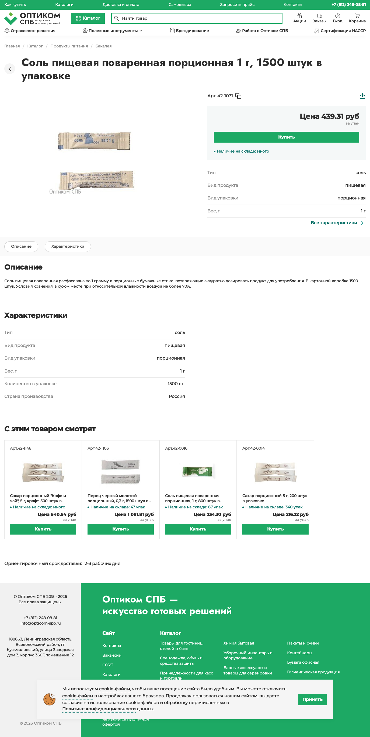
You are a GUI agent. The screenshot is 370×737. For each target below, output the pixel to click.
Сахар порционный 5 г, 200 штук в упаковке (274, 500)
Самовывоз (180, 4)
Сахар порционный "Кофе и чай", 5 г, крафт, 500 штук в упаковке (38, 500)
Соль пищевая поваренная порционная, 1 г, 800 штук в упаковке (192, 500)
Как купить (15, 4)
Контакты (293, 4)
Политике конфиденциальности (99, 708)
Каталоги (64, 4)
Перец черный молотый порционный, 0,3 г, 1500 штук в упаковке (118, 500)
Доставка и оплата (121, 4)
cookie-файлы (114, 688)
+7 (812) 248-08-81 (40, 617)
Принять (312, 699)
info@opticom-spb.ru (40, 623)
